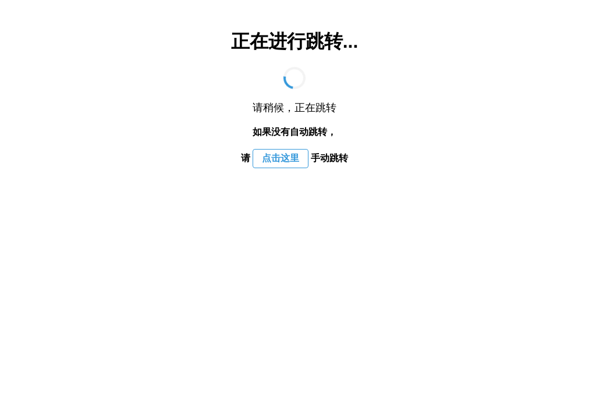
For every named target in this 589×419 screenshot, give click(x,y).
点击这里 (280, 158)
